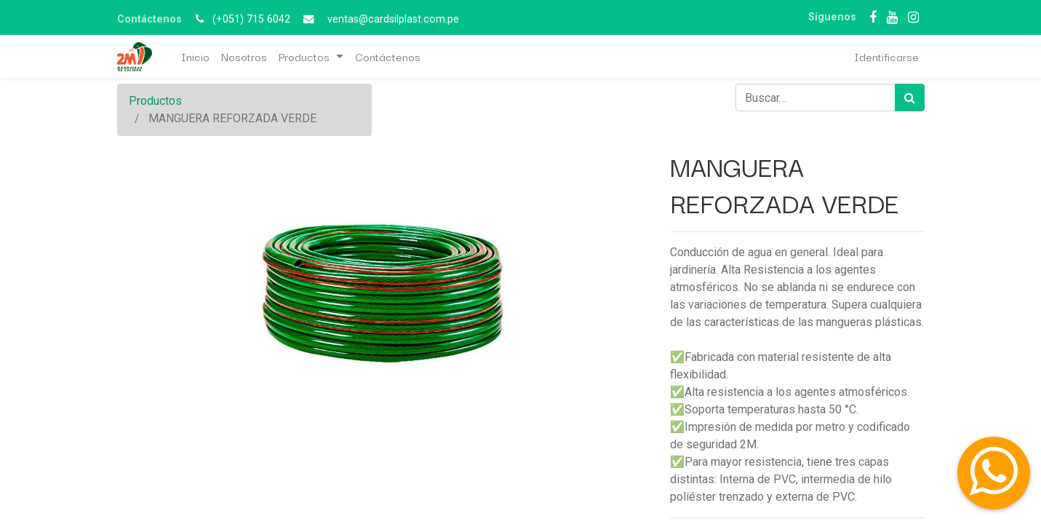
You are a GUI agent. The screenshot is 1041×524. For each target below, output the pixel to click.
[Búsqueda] (910, 97)
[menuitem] (195, 56)
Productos (155, 101)
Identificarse (886, 56)
